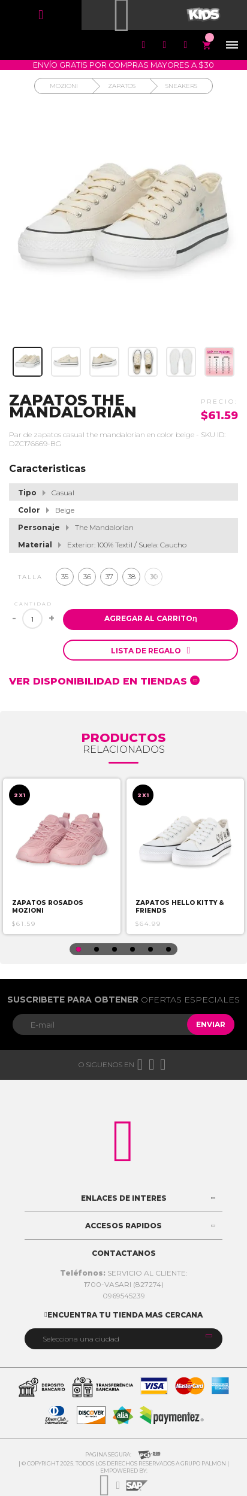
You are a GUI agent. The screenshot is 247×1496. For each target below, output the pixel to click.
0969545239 (124, 1295)
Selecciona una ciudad (81, 1338)
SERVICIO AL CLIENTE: (124, 1272)
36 (87, 576)
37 (109, 576)
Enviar (210, 1024)
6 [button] (168, 949)
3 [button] (114, 949)
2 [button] (96, 949)
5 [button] (150, 949)
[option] (62, 856)
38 (131, 576)
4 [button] (132, 949)
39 (154, 576)
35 (64, 576)
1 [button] (78, 949)
